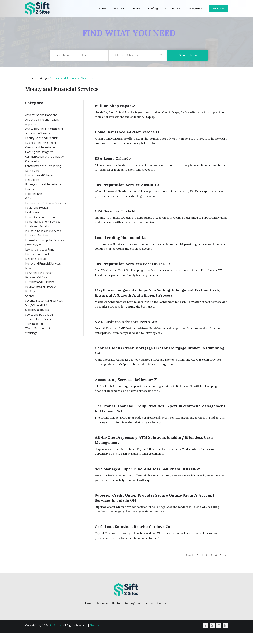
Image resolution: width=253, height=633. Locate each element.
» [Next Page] (225, 555)
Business (119, 8)
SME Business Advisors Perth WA (126, 321)
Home (102, 8)
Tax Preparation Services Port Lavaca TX (133, 263)
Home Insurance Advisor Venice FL (127, 132)
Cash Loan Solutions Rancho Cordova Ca (132, 526)
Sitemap (95, 625)
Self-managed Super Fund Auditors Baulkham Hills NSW (147, 469)
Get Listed (218, 8)
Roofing (153, 8)
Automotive (172, 8)
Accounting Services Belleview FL (126, 379)
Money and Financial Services (72, 78)
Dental (136, 8)
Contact (162, 603)
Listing (42, 78)
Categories (194, 8)
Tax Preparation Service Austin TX (127, 184)
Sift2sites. (55, 625)
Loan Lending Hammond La (120, 237)
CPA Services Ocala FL (115, 211)
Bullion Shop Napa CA (115, 105)
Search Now (188, 59)
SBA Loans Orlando (113, 158)
